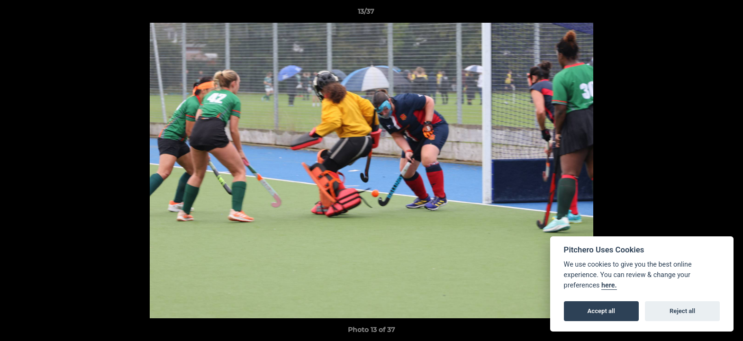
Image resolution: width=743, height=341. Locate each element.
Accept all (601, 310)
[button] (703, 13)
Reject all (682, 310)
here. (609, 285)
